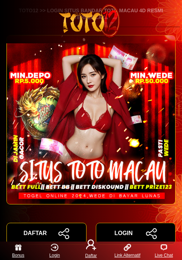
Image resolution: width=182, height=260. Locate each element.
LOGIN (135, 233)
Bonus (18, 250)
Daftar (91, 250)
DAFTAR (46, 233)
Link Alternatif (127, 250)
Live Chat (164, 250)
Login (54, 250)
